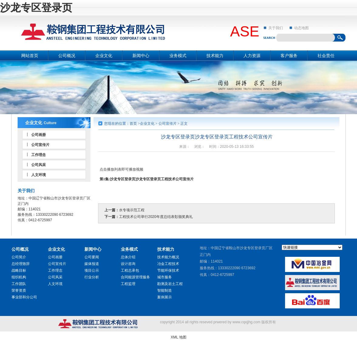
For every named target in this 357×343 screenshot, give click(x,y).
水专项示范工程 (131, 210)
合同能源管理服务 (135, 277)
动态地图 (301, 28)
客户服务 (289, 55)
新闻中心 (140, 55)
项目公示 (91, 270)
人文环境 (38, 175)
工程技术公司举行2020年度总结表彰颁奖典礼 (156, 217)
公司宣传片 (40, 145)
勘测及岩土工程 (170, 284)
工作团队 (19, 284)
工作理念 (38, 155)
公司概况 (66, 55)
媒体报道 (91, 264)
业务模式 (177, 55)
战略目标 (19, 270)
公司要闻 (91, 257)
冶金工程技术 (168, 264)
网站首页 (29, 55)
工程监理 (128, 284)
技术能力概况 (168, 257)
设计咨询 (128, 264)
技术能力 (214, 55)
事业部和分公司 (24, 297)
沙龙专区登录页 (36, 7)
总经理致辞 (21, 264)
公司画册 (38, 135)
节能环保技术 (168, 270)
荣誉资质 (19, 290)
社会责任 (326, 55)
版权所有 (268, 322)
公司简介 (19, 257)
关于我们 (275, 28)
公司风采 (38, 165)
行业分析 (91, 277)
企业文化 (103, 55)
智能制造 (164, 290)
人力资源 (251, 55)
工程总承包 (130, 270)
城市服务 (164, 277)
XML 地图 (178, 337)
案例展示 (164, 297)
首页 (133, 123)
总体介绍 (128, 257)
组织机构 (19, 277)
